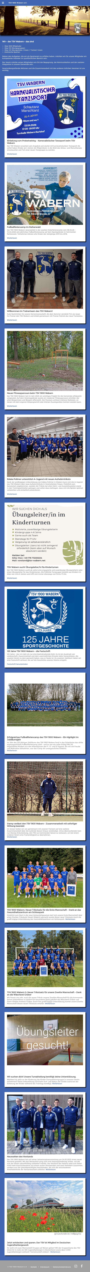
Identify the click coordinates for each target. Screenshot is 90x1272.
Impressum (44, 1267)
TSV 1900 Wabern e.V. (18, 3)
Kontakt (34, 1267)
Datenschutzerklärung (62, 1267)
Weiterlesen (12, 154)
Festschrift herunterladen (17, 664)
